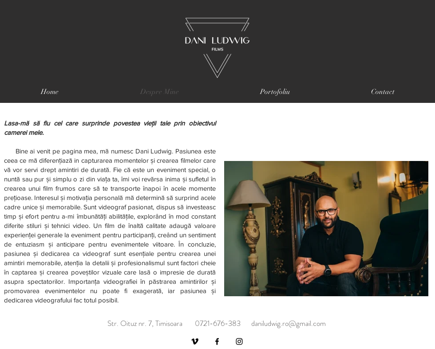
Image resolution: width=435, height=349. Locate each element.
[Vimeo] (194, 341)
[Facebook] (217, 341)
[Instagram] (239, 341)
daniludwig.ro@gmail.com (288, 323)
